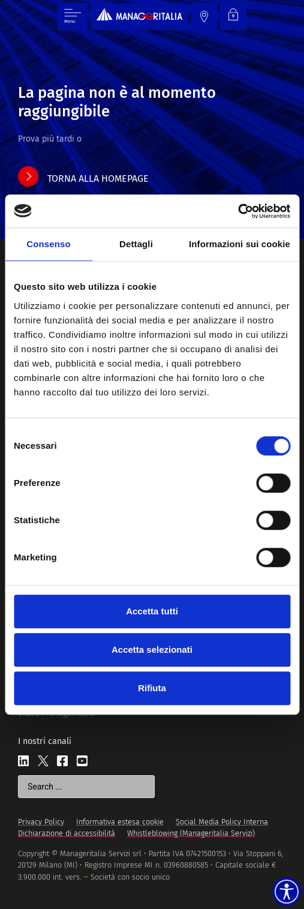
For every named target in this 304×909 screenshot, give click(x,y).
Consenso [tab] (48, 244)
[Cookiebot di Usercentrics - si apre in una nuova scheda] (237, 211)
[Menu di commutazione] (72, 16)
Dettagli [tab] (136, 244)
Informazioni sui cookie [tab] (239, 244)
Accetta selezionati (152, 649)
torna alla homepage (98, 178)
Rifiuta (152, 688)
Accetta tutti (152, 611)
